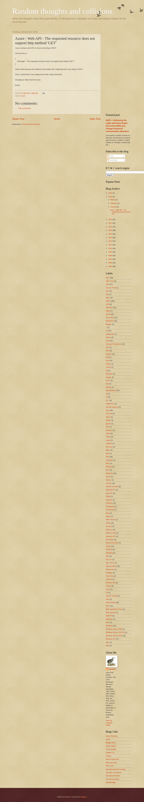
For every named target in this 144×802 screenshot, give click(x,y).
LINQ (108, 437)
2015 (110, 230)
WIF (107, 622)
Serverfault (110, 540)
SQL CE (109, 559)
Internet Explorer (112, 407)
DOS (107, 351)
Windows (109, 626)
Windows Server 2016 (114, 636)
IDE (107, 384)
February (114, 203)
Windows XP (110, 639)
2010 (110, 248)
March (112, 200)
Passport (109, 500)
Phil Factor (110, 766)
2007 (110, 259)
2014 (110, 234)
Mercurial (109, 447)
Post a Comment (24, 108)
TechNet (109, 579)
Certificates (110, 334)
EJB (107, 357)
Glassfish (109, 374)
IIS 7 (107, 400)
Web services (111, 612)
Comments (112, 160)
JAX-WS (109, 414)
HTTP (108, 380)
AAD (107, 284)
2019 (110, 197)
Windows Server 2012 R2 (115, 632)
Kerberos (109, 430)
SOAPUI (109, 549)
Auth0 (108, 311)
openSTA (109, 493)
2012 (110, 241)
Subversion (110, 569)
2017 (110, 223)
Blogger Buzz (111, 743)
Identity (108, 387)
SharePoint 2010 (112, 543)
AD (107, 294)
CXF (107, 347)
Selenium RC (111, 536)
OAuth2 (109, 483)
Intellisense (110, 404)
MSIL (108, 463)
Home (57, 119)
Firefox (108, 367)
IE (106, 394)
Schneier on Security (113, 772)
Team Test (109, 576)
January (113, 207)
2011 (110, 245)
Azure (23, 96)
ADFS (108, 301)
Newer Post (18, 119)
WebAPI (109, 616)
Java (107, 410)
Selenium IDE (111, 533)
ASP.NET (109, 308)
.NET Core (110, 281)
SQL (107, 556)
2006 (110, 263)
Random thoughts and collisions (62, 11)
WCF (108, 606)
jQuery (108, 424)
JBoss (108, 417)
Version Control (111, 596)
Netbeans (109, 473)
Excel (108, 361)
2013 (110, 238)
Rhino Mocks (110, 520)
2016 (110, 227)
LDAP (108, 433)
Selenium (109, 530)
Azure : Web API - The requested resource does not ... (120, 212)
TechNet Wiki (111, 583)
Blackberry (110, 321)
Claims (108, 337)
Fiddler (108, 364)
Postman (109, 503)
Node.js (109, 480)
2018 (110, 219)
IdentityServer (111, 390)
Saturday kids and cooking (115, 769)
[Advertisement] (122, 70)
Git (107, 371)
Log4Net (109, 443)
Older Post (95, 119)
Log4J (108, 440)
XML (107, 642)
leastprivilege (111, 782)
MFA (107, 453)
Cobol (108, 341)
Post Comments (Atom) (31, 124)
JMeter (108, 420)
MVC (108, 470)
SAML (108, 523)
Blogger (109, 324)
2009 (110, 252)
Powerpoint (110, 506)
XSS (107, 646)
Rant (107, 513)
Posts (110, 156)
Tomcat (108, 586)
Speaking (109, 553)
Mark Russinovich (112, 759)
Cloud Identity (111, 749)
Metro (108, 450)
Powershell (110, 510)
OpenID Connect (112, 487)
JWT (107, 427)
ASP (107, 304)
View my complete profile (109, 722)
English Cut (110, 753)
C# (107, 331)
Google (108, 377)
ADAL (108, 298)
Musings (109, 467)
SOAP (108, 546)
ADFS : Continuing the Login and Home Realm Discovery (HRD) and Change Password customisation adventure (117, 125)
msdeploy (109, 460)
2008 (110, 256)
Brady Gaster (111, 746)
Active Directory (112, 736)
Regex (108, 516)
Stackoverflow (111, 566)
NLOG (108, 477)
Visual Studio (111, 602)
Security (109, 526)
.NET (108, 278)
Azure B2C (110, 318)
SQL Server (110, 563)
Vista (107, 599)
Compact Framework (113, 344)
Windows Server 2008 (114, 629)
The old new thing (112, 779)
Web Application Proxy (114, 609)
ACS (107, 291)
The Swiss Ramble (113, 776)
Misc (107, 457)
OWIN (108, 496)
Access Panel (111, 288)
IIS (107, 397)
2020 (110, 193)
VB (107, 593)
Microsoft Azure (111, 763)
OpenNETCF (110, 490)
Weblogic (109, 619)
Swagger (109, 573)
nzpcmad (112, 669)
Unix (107, 589)
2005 (110, 266)
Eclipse (108, 354)
